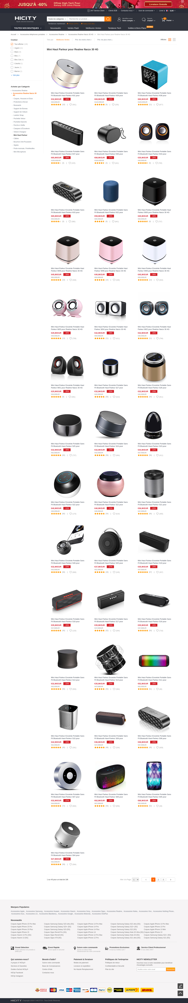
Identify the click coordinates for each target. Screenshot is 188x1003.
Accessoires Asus (17, 914)
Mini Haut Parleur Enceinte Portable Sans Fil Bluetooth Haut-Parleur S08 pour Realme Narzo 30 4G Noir (154, 738)
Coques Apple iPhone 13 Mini (155, 929)
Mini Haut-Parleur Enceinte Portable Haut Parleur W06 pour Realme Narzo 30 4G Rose (110, 270)
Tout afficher (18, 44)
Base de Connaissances (51, 966)
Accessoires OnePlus (100, 914)
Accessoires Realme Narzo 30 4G (80, 34)
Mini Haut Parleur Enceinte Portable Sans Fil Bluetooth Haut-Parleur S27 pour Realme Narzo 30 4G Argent (111, 387)
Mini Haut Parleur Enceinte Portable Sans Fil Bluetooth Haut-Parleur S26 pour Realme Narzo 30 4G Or (154, 387)
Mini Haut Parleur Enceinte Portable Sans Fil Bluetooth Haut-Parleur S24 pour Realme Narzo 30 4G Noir (111, 446)
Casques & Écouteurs (22, 128)
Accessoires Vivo (145, 911)
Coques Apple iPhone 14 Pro (88, 927)
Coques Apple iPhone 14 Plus (88, 929)
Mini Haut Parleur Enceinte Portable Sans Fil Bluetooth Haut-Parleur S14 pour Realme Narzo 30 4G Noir (67, 679)
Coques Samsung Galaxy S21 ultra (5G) (125, 938)
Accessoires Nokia (130, 911)
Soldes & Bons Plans (137, 28)
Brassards (17, 105)
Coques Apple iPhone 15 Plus (22, 929)
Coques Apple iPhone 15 (20, 932)
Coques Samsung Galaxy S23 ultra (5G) (59, 924)
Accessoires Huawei (51, 911)
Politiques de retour (112, 963)
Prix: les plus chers (105, 40)
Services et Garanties (19, 966)
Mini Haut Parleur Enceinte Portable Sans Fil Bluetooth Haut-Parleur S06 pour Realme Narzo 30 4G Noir (111, 796)
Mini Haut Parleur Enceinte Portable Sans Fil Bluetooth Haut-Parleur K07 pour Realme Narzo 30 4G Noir (67, 153)
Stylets (16, 145)
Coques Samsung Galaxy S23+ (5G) (57, 927)
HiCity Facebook (17, 973)
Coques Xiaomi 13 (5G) (19, 938)
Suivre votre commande (51, 963)
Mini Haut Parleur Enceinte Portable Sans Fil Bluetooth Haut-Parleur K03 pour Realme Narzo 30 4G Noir (67, 212)
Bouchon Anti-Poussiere (22, 142)
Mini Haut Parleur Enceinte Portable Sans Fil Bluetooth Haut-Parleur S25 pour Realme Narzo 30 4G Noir (67, 446)
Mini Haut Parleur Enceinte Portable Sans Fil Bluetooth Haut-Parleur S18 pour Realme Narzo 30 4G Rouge (67, 621)
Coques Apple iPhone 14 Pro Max (89, 924)
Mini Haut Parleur (20, 135)
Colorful (17, 64)
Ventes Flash (73, 28)
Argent (16, 48)
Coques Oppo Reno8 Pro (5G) (55, 932)
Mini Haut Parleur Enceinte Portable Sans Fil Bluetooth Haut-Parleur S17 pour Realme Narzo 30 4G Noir (111, 621)
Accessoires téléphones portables (32, 34)
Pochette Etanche (20, 122)
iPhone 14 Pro (72, 24)
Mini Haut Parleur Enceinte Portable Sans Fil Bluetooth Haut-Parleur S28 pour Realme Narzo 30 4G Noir (67, 563)
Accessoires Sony (83, 911)
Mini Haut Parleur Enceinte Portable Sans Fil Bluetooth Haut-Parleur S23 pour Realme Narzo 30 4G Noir (154, 446)
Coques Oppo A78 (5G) (52, 938)
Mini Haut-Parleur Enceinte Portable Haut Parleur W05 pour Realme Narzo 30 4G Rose (67, 329)
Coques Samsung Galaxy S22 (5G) (124, 929)
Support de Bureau (21, 109)
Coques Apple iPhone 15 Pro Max (23, 924)
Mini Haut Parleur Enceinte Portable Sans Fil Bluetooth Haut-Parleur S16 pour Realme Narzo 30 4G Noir (154, 621)
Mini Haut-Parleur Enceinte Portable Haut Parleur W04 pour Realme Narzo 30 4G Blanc (110, 329)
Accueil (13, 34)
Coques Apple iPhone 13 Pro (154, 927)
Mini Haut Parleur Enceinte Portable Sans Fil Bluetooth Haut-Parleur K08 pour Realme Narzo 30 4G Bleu (154, 95)
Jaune (16, 67)
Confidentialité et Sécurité (114, 966)
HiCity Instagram (17, 976)
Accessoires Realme (56, 34)
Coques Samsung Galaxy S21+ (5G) (157, 935)
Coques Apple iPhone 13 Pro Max (156, 924)
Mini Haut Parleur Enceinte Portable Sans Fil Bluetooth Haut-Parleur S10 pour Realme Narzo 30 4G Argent (67, 738)
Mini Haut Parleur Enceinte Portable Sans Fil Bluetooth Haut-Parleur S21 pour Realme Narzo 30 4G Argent (154, 504)
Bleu (16, 56)
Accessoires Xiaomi (68, 911)
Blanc (16, 52)
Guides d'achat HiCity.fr (19, 969)
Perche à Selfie (19, 125)
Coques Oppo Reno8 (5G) (53, 935)
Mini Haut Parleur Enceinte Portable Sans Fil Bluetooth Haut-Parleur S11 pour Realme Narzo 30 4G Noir (154, 679)
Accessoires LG (32, 914)
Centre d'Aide (47, 969)
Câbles (16, 138)
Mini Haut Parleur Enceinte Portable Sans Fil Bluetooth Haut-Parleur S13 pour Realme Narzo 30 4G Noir (111, 679)
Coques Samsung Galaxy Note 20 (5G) (125, 935)
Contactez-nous (48, 973)
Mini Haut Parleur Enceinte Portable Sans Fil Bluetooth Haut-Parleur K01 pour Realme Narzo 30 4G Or (67, 95)
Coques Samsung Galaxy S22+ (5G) (124, 927)
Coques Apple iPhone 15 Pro (21, 927)
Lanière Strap (19, 115)
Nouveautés (55, 28)
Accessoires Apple (17, 911)
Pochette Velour (19, 119)
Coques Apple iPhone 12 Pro (88, 938)
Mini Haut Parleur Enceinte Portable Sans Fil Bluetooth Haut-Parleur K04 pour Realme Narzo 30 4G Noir (154, 153)
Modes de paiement (81, 963)
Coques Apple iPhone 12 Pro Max (89, 935)
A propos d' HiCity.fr (18, 963)
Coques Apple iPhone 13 (153, 932)
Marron (17, 71)
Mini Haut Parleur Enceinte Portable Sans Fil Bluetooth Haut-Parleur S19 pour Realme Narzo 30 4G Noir (154, 563)
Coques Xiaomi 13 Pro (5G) (21, 935)
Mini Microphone (20, 152)
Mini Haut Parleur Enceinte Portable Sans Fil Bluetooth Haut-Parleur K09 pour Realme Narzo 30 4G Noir (111, 95)
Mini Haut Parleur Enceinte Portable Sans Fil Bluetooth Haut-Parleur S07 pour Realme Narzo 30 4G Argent (67, 796)
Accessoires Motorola (82, 914)
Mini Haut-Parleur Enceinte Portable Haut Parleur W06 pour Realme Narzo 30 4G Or (67, 270)
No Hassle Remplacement (83, 969)
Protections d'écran (21, 102)
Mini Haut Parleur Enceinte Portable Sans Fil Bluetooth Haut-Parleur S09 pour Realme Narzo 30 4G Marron (111, 738)
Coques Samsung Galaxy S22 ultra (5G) (125, 924)
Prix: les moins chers (83, 40)
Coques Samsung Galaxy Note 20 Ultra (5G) (127, 932)
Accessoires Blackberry (47, 914)
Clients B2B (112, 11)
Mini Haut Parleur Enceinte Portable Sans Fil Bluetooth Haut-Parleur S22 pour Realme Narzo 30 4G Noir (67, 504)
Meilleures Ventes (93, 28)
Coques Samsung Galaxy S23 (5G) (57, 929)
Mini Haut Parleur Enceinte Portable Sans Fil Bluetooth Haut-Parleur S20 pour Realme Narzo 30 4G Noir (111, 563)
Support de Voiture (20, 112)
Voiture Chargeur (20, 132)
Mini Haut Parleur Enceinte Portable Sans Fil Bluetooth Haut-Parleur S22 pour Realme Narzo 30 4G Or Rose (111, 504)
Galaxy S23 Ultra (88, 24)
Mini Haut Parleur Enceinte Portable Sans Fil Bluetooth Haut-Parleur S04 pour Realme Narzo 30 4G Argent (67, 855)
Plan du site (109, 969)
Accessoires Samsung (34, 911)
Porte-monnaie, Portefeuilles (24, 148)
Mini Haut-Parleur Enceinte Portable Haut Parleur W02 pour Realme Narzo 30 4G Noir (154, 329)
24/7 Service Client (97, 11)
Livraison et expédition (82, 966)
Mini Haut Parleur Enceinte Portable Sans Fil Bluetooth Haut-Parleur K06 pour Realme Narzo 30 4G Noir (111, 153)
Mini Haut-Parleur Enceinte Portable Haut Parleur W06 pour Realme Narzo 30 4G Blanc (154, 270)
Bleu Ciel (17, 60)
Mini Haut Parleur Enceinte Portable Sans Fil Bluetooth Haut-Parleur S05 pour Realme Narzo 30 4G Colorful (154, 796)
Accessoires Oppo (98, 911)
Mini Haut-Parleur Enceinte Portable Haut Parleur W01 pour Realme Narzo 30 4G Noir (67, 387)
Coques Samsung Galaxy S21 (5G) (157, 938)
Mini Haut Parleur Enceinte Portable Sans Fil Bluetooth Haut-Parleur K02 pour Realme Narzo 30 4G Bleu (111, 212)
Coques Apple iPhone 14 (86, 932)
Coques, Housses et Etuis (23, 99)
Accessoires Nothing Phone (163, 911)
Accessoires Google (65, 914)
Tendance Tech (114, 28)
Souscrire (170, 969)
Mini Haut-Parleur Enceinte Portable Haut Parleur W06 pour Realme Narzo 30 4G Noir (154, 212)
